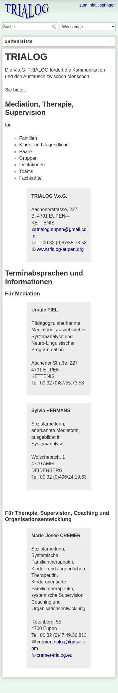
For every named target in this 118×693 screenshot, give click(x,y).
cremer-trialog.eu (54, 655)
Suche (55, 27)
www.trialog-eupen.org (60, 249)
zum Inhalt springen (98, 5)
